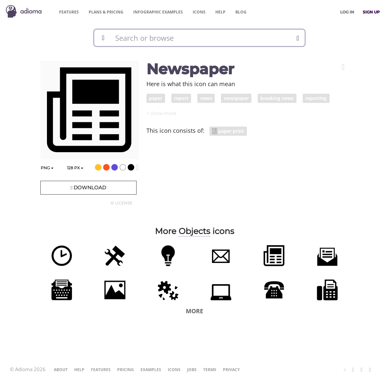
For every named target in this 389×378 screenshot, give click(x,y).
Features (69, 12)
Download (88, 187)
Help (220, 12)
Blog (241, 12)
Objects (194, 231)
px (75, 167)
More (194, 311)
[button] (343, 67)
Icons (199, 12)
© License (121, 203)
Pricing (106, 12)
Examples (158, 12)
